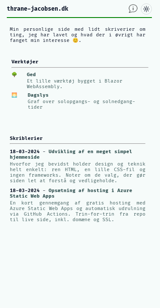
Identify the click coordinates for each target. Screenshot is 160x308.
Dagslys (38, 95)
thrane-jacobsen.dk (37, 9)
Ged (31, 74)
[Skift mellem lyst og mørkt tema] (146, 9)
